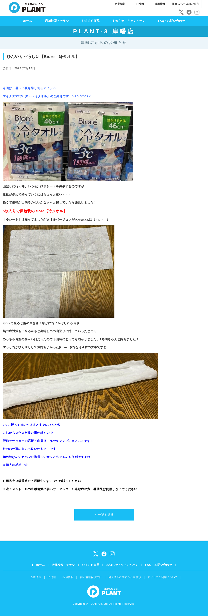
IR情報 (140, 3)
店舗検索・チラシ (57, 20)
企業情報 (120, 3)
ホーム (27, 20)
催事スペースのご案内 (185, 3)
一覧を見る (106, 514)
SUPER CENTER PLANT (27, 7)
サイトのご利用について (163, 577)
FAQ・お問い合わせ (171, 20)
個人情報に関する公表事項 (124, 577)
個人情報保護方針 (91, 577)
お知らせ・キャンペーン (128, 20)
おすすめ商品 (91, 20)
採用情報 (159, 3)
